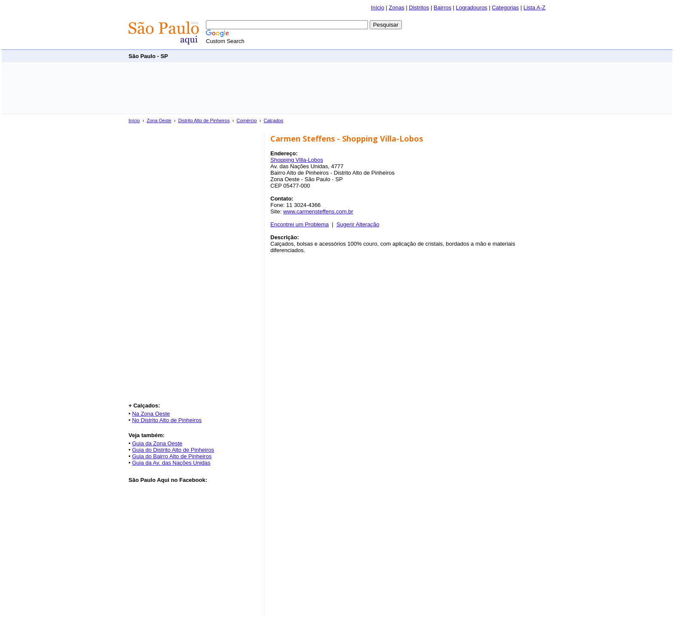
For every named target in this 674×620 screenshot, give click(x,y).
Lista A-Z (534, 7)
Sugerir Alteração (358, 224)
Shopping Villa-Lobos (296, 160)
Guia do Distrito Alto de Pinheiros (173, 450)
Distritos (419, 7)
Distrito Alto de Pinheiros (204, 120)
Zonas (396, 7)
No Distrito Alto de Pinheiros (167, 420)
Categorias (505, 7)
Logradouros (471, 7)
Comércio (246, 120)
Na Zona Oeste (151, 413)
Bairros (442, 7)
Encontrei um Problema (299, 224)
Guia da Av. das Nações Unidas (171, 463)
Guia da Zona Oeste (157, 443)
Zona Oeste (159, 120)
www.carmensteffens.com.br (318, 211)
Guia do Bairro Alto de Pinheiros (171, 456)
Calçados (273, 120)
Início (377, 7)
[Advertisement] (389, 55)
